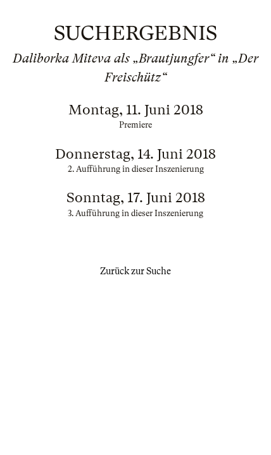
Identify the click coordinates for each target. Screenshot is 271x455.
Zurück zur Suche (135, 271)
